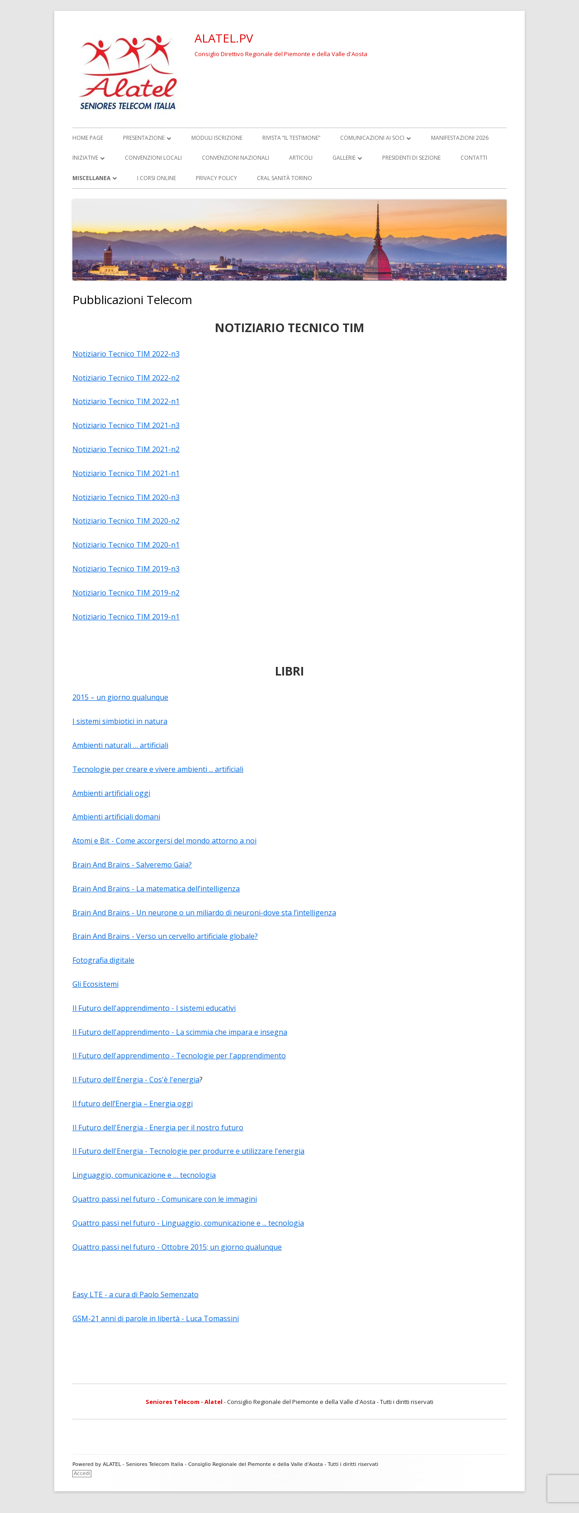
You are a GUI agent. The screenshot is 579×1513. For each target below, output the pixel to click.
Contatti (473, 158)
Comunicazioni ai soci (372, 138)
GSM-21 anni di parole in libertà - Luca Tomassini (155, 1318)
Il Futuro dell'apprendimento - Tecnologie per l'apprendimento (179, 1056)
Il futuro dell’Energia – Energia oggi (132, 1104)
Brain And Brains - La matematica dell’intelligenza (156, 889)
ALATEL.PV (224, 38)
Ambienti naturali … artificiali (120, 745)
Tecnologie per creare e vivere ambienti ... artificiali (157, 769)
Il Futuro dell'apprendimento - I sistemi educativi (154, 1008)
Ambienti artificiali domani (116, 817)
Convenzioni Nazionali (235, 158)
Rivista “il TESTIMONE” (291, 138)
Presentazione (144, 138)
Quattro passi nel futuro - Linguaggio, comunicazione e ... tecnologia (188, 1223)
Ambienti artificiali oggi (111, 793)
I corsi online (156, 178)
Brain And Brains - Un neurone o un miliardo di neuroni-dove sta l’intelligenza (204, 913)
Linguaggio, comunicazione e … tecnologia (144, 1175)
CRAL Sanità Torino (284, 178)
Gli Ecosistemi (95, 984)
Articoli (301, 158)
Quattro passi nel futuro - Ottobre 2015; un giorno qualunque (177, 1247)
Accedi (82, 1473)
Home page (87, 138)
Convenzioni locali (153, 158)
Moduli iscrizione (216, 138)
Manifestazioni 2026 (460, 138)
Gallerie (344, 158)
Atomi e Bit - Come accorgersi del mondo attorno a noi (164, 841)
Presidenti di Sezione (411, 158)
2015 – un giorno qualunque (120, 697)
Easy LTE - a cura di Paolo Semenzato (135, 1294)
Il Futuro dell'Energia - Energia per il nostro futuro (157, 1127)
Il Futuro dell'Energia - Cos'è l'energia (135, 1080)
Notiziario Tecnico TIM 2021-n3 (126, 425)
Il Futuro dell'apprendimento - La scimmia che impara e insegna (179, 1032)
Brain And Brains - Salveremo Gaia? (132, 865)
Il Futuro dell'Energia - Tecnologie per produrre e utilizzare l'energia (188, 1151)
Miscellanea (91, 178)
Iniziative (85, 158)
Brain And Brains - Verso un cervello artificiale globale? (165, 936)
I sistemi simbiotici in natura (119, 721)
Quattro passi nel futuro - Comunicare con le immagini (164, 1199)
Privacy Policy (216, 178)
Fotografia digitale (103, 960)
